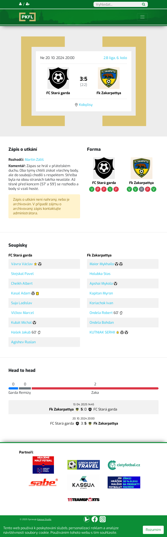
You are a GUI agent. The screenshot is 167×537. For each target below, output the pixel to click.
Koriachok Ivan (101, 303)
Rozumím (153, 529)
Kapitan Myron (101, 293)
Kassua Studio (44, 519)
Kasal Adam (20, 293)
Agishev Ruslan (23, 342)
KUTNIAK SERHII (102, 332)
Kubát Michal (21, 322)
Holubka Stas (100, 273)
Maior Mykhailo (102, 264)
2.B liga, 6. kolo (115, 58)
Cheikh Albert (22, 283)
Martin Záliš (34, 159)
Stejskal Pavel (22, 273)
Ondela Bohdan (102, 322)
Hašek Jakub (21, 332)
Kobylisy (86, 104)
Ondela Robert (101, 312)
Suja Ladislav (21, 303)
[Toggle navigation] (142, 17)
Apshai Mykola (101, 283)
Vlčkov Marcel (22, 312)
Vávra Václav (22, 264)
